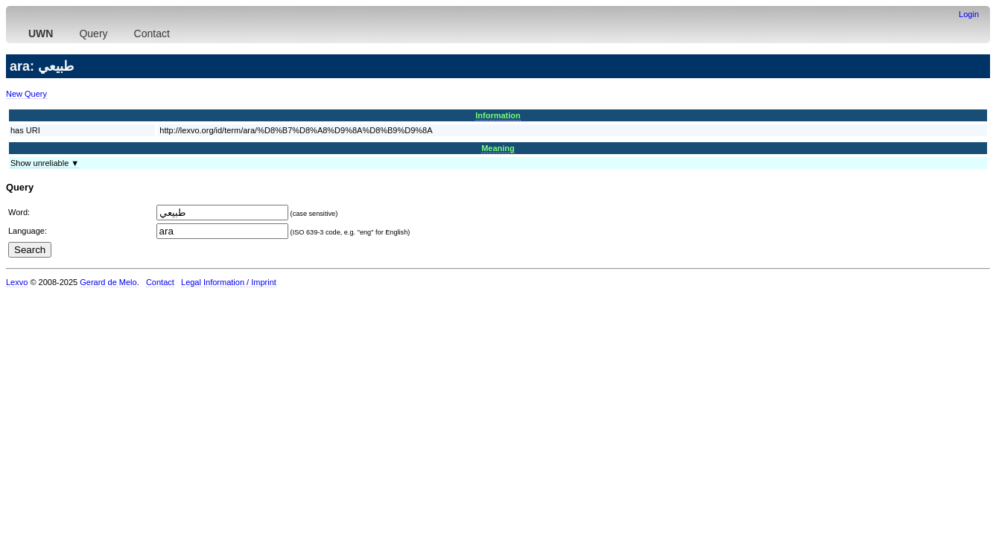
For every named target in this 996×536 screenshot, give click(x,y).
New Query (26, 93)
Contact (152, 33)
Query (93, 33)
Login (969, 14)
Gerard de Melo (108, 282)
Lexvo (17, 282)
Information (498, 115)
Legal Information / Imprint (228, 282)
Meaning (498, 148)
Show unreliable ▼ (44, 163)
